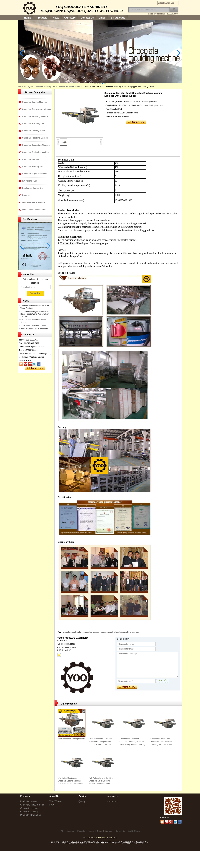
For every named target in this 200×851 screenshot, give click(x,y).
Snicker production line (32, 188)
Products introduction (30, 815)
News (56, 17)
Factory (91, 831)
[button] (95, 83)
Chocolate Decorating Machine (36, 145)
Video (102, 17)
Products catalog (28, 801)
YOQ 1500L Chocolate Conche (33, 325)
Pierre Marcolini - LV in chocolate (34, 329)
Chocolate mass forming (32, 804)
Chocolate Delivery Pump (33, 131)
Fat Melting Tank (29, 181)
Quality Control (134, 831)
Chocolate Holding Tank (32, 166)
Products (41, 17)
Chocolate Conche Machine (34, 102)
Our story (70, 17)
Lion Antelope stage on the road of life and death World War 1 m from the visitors (34, 314)
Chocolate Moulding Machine (35, 116)
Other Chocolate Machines (34, 210)
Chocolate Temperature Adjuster (36, 109)
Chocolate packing (29, 811)
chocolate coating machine (96, 632)
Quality (81, 801)
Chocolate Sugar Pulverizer (34, 174)
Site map (108, 831)
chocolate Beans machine (33, 202)
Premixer (26, 195)
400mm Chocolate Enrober (69, 86)
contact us (113, 801)
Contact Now (35, 368)
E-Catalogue (117, 17)
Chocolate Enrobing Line (45, 86)
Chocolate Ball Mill (30, 159)
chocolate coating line (72, 632)
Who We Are (55, 801)
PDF (69, 650)
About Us (70, 831)
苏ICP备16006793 (105, 842)
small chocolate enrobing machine (124, 632)
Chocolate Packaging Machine (35, 152)
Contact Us (87, 17)
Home (27, 17)
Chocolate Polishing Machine (35, 138)
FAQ (51, 804)
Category (29, 86)
